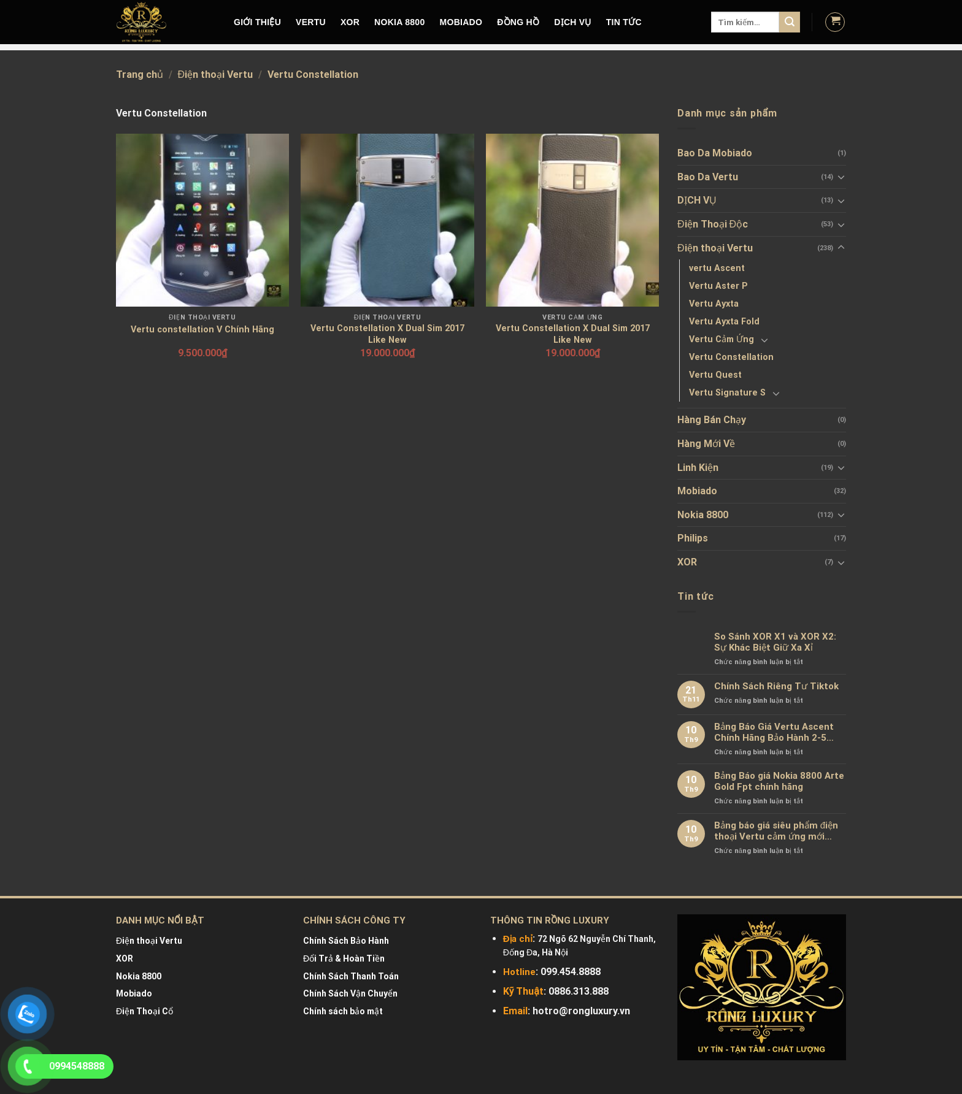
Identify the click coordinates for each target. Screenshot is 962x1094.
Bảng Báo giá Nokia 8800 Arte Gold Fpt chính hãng (779, 781)
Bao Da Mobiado (714, 153)
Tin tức (624, 22)
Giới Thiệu (257, 22)
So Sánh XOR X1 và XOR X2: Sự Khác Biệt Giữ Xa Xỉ (775, 642)
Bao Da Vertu (707, 177)
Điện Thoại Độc (712, 224)
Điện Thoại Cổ (144, 1011)
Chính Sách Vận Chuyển (350, 993)
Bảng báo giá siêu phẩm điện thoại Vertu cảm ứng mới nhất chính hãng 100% (776, 831)
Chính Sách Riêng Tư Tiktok (776, 686)
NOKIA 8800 (399, 22)
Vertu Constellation (731, 357)
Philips (692, 538)
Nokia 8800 (702, 515)
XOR (350, 22)
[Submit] (789, 22)
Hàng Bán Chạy (711, 420)
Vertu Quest (715, 375)
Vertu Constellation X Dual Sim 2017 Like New (387, 334)
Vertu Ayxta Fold (724, 321)
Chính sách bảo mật (343, 1011)
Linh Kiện (697, 467)
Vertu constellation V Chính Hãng (202, 329)
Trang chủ (139, 74)
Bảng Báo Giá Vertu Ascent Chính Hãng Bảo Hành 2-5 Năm (774, 732)
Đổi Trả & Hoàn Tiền (344, 958)
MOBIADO (461, 22)
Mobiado (697, 491)
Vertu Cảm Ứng (721, 339)
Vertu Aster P (718, 286)
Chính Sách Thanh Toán (351, 976)
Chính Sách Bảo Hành (346, 941)
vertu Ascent (717, 268)
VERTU (311, 22)
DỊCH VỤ (572, 22)
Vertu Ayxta (714, 304)
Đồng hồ (518, 22)
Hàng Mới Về (706, 443)
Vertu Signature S (727, 393)
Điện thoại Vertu (215, 74)
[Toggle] (841, 176)
